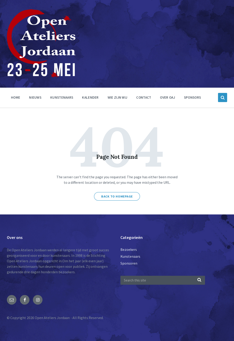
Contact (143, 97)
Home (15, 97)
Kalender (90, 97)
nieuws (35, 97)
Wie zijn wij (118, 97)
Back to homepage (117, 196)
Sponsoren (128, 263)
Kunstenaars (61, 97)
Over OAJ (167, 97)
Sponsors (192, 97)
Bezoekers (128, 249)
